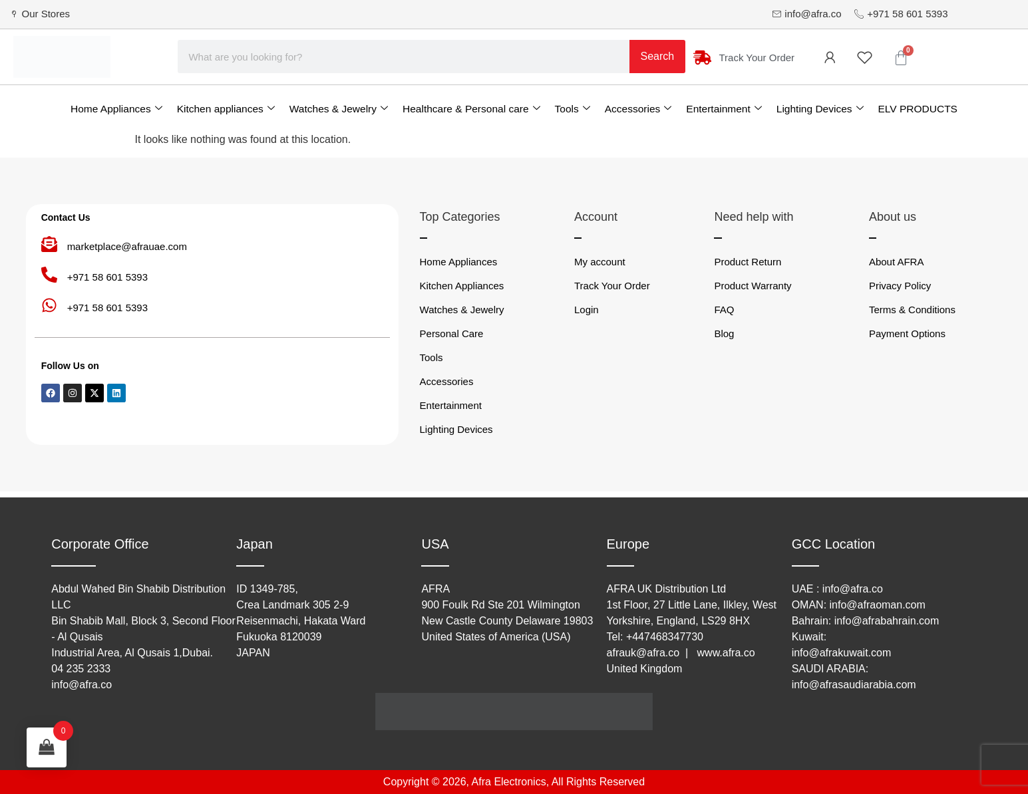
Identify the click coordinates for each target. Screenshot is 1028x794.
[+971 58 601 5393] (49, 275)
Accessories (638, 108)
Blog (724, 333)
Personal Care (452, 333)
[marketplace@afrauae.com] (49, 244)
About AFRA (896, 261)
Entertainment (724, 108)
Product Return (747, 261)
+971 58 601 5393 (107, 277)
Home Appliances (116, 108)
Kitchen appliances (226, 108)
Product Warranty (752, 285)
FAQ (724, 309)
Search (658, 56)
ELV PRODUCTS (917, 108)
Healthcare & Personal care (471, 108)
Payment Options (907, 333)
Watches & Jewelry (338, 108)
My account (599, 261)
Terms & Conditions (912, 309)
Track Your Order (612, 285)
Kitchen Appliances (462, 285)
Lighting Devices (820, 108)
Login (586, 309)
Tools (572, 108)
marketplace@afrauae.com (127, 246)
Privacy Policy (900, 285)
